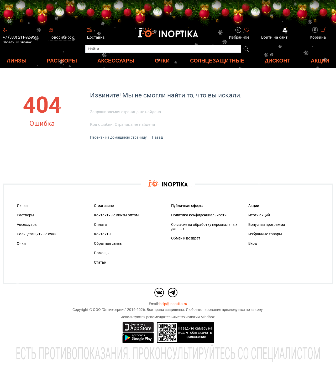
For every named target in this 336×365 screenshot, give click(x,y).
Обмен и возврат (185, 238)
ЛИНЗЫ (17, 60)
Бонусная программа (266, 224)
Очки (21, 243)
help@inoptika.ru (173, 304)
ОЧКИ (162, 60)
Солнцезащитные (217, 60)
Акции (320, 60)
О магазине (104, 206)
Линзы (22, 206)
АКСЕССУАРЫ (115, 60)
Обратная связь (108, 243)
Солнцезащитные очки (36, 234)
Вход (252, 243)
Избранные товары (265, 234)
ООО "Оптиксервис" (109, 309)
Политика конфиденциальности (199, 215)
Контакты (102, 234)
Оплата (100, 224)
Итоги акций (259, 215)
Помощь (101, 253)
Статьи (100, 262)
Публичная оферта (187, 206)
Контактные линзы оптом (116, 215)
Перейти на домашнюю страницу (118, 137)
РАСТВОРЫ (62, 60)
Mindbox (208, 317)
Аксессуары (27, 224)
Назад (157, 137)
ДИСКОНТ (278, 60)
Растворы (25, 215)
